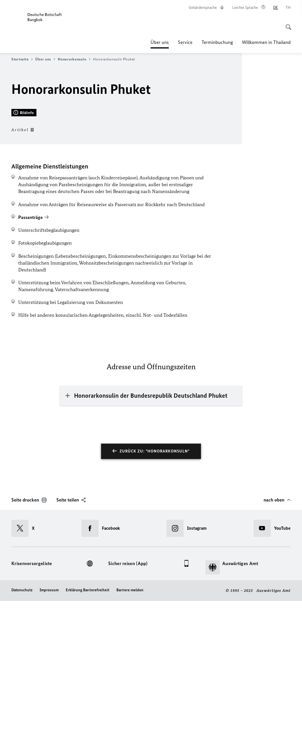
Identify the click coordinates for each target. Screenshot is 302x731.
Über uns (160, 42)
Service (185, 42)
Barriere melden (129, 720)
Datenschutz (21, 720)
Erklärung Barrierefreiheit (87, 720)
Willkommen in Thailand (266, 42)
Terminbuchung (217, 42)
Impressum (49, 720)
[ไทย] (288, 8)
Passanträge (30, 347)
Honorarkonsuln (74, 59)
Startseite (22, 59)
